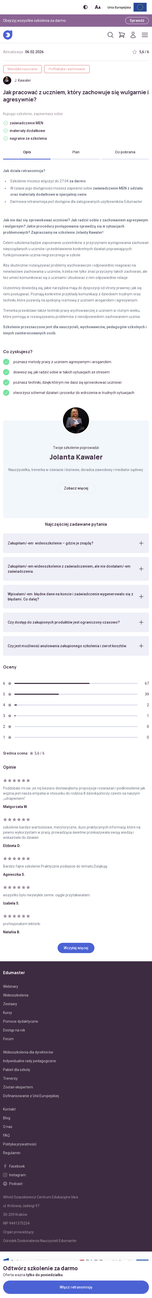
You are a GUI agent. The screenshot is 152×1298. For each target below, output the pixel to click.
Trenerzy (10, 1078)
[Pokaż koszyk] (121, 35)
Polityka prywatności (19, 1144)
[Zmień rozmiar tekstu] (98, 7)
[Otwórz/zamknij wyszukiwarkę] (110, 35)
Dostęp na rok (14, 1030)
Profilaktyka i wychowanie (67, 69)
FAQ (6, 1135)
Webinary (10, 986)
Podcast (13, 1184)
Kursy (7, 1013)
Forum (8, 1039)
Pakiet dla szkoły (16, 1070)
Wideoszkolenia (15, 995)
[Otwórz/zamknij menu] (145, 35)
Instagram (14, 1175)
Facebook (14, 1166)
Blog (6, 1118)
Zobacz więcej (76, 488)
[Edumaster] (7, 35)
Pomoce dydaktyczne (20, 1021)
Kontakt (9, 1109)
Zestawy (10, 1004)
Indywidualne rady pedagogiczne (29, 1061)
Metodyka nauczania (22, 69)
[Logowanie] (133, 35)
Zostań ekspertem (18, 1087)
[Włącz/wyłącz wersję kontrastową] (85, 7)
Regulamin (11, 1153)
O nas (7, 1127)
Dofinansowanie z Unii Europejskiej (31, 1096)
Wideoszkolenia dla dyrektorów (28, 1052)
